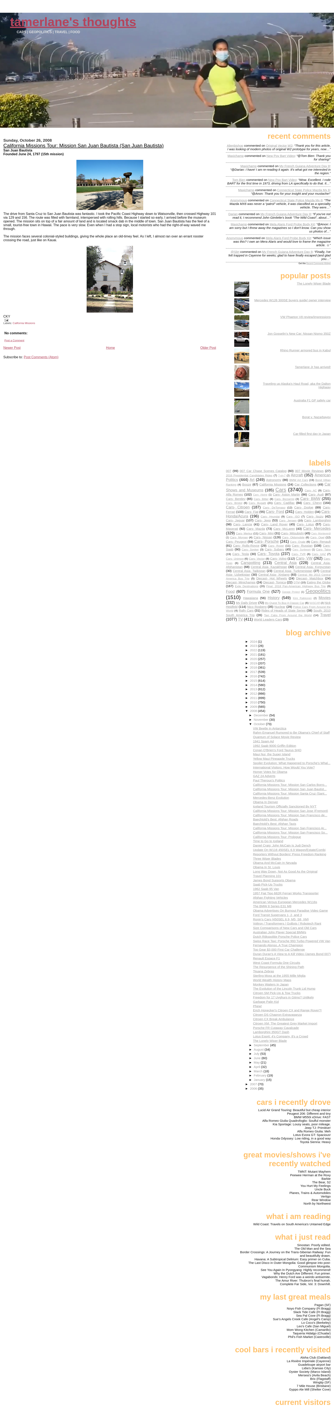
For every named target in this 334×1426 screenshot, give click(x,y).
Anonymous (238, 200)
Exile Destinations (246, 586)
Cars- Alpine (260, 494)
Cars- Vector (257, 558)
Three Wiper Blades (267, 858)
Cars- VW (304, 558)
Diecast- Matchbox (309, 578)
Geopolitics (318, 591)
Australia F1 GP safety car (312, 400)
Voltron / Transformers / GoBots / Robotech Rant (287, 923)
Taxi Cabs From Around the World (288, 615)
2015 (254, 680)
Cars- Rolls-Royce (246, 545)
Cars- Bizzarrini (284, 499)
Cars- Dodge (303, 507)
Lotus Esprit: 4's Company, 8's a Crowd (280, 1036)
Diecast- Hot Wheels (271, 578)
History (274, 598)
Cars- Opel (317, 537)
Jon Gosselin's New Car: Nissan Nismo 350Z (299, 333)
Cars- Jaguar (235, 520)
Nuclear (280, 606)
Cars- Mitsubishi (292, 533)
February (260, 1075)
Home (110, 348)
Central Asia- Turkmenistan (293, 571)
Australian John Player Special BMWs (279, 932)
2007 (254, 1084)
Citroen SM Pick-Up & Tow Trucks (277, 993)
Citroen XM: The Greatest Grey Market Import (285, 1023)
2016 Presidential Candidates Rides (249, 475)
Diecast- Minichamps (241, 582)
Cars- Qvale (298, 541)
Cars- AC (311, 490)
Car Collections (305, 484)
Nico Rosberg (257, 606)
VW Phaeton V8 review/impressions (305, 317)
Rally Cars (246, 610)
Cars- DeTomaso (274, 507)
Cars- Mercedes (317, 528)
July (257, 1053)
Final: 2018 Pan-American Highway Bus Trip (296, 586)
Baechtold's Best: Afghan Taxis (274, 823)
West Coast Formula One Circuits (276, 962)
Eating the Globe (319, 582)
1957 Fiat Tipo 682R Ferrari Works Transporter (286, 893)
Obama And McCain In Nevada (275, 862)
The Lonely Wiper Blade (314, 283)
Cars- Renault (321, 541)
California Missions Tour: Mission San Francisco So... (290, 832)
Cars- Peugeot (236, 541)
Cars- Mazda (255, 528)
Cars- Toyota (268, 553)
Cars (280, 489)
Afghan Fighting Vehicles (270, 897)
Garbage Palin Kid (266, 1001)
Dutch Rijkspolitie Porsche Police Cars (280, 936)
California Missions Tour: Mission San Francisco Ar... (290, 828)
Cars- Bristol (234, 503)
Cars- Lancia (242, 524)
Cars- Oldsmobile (293, 537)
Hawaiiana (250, 598)
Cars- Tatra (323, 549)
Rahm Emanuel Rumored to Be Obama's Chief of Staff (291, 732)
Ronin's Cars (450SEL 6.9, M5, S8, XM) (281, 919)
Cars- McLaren (284, 528)
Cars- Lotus (305, 524)
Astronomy (273, 480)
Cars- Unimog (235, 558)
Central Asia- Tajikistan (249, 571)
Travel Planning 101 (267, 876)
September (262, 1045)
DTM (297, 582)
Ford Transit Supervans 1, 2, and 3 (277, 915)
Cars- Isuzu (314, 516)
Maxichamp (236, 156)
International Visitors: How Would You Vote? (284, 767)
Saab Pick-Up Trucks (268, 884)
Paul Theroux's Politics (269, 780)
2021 (254, 654)
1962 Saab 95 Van (266, 889)
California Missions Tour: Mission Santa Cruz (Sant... (290, 793)
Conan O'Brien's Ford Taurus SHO (277, 750)
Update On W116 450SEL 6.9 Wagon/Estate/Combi (289, 850)
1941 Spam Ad (263, 741)
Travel (325, 615)
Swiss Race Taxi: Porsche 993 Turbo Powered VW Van (291, 941)
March (258, 1071)
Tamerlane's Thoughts (73, 22)
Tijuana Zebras (263, 971)
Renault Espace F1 (266, 958)
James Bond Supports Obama (274, 880)
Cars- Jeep (263, 520)
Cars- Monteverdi (321, 533)
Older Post (208, 348)
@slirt (235, 252)
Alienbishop (235, 145)
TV (240, 619)
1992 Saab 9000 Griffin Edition (274, 745)
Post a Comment (14, 340)
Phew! (257, 1006)
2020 (254, 659)
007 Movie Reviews (309, 471)
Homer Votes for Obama (270, 772)
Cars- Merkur (244, 533)
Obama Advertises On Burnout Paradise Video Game (290, 910)
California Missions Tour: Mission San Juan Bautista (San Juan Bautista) (83, 145)
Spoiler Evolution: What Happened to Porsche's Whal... (291, 763)
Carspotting (250, 562)
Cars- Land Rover (274, 524)
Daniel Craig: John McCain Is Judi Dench (282, 845)
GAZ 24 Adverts (264, 776)
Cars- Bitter (261, 499)
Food (230, 591)
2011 (254, 698)
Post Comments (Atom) (41, 357)
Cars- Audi (316, 494)
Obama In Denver (265, 802)
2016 (254, 676)
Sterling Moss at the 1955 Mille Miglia (279, 975)
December (261, 715)
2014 (254, 685)
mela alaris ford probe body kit (292, 224)
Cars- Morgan (239, 537)
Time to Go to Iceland (268, 841)
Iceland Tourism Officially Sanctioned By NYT (284, 806)
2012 (254, 693)
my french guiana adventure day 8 (304, 166)
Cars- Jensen (288, 520)
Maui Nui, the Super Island (271, 754)
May (257, 1062)
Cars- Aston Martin (286, 494)
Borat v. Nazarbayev (316, 417)
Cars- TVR (299, 554)
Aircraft (297, 475)
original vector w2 (279, 145)
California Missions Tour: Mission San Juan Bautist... (290, 789)
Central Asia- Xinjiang (274, 574)
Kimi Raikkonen (302, 598)
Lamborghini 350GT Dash (271, 1032)
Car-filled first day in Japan (312, 433)
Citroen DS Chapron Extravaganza (277, 1014)
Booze (246, 484)
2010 (254, 702)
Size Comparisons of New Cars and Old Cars (285, 928)
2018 (254, 667)
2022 (254, 650)
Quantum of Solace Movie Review (277, 737)
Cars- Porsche (266, 541)
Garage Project (291, 592)
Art (252, 479)
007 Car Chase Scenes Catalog (263, 471)
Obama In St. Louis (266, 867)
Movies (325, 598)
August (259, 1049)
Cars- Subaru (274, 549)
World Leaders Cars (268, 619)
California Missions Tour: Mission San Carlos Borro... (290, 784)
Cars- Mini (266, 533)
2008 (254, 711)
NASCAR (314, 603)
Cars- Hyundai (270, 516)
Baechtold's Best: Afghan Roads (275, 819)
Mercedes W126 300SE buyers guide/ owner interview (292, 300)
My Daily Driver (246, 602)
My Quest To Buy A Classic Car (284, 602)
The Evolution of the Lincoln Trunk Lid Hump (284, 988)
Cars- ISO (293, 516)
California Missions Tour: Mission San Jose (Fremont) (290, 811)
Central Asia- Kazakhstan (269, 567)
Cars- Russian (302, 545)
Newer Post (12, 348)
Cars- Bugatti (257, 503)
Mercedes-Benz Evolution (271, 797)
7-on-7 (282, 475)
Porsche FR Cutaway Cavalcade (276, 1028)
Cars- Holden (304, 512)
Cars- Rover (276, 545)
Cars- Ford (275, 511)
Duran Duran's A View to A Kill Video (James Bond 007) (292, 954)
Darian (233, 214)
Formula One (258, 591)
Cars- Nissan (263, 537)
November (261, 719)
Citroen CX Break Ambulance (273, 1019)
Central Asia (286, 562)
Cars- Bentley (235, 499)
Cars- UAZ (319, 554)
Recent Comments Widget (318, 263)
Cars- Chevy (312, 503)
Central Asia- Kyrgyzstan (313, 567)
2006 (254, 1088)
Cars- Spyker (250, 549)
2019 (254, 663)
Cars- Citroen (238, 507)
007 (228, 471)
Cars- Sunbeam (301, 549)
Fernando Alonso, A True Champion (278, 945)
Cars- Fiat (251, 512)
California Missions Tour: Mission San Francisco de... (290, 815)
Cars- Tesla (240, 554)
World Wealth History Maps (272, 980)
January (260, 1079)
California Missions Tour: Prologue (277, 837)
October (260, 724)
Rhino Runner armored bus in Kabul (305, 350)
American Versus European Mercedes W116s (285, 902)
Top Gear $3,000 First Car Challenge (279, 949)
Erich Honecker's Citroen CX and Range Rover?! (287, 1010)
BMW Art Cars (298, 480)
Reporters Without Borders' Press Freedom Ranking (289, 854)
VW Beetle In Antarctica (269, 728)
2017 (254, 672)
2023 (254, 645)
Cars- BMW (310, 498)
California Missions (24, 323)
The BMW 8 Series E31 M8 (272, 906)
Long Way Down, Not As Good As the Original (285, 871)
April (257, 1067)
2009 (254, 706)
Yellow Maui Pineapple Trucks (274, 758)
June (258, 1058)
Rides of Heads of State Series (283, 610)
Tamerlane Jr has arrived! (313, 367)
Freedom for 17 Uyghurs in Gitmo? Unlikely (283, 997)
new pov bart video (280, 156)
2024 (254, 641)
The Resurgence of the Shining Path (278, 967)
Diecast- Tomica (274, 582)
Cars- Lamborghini (317, 520)
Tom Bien (238, 180)
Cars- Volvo (278, 558)
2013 (254, 689)
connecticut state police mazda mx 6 (303, 190)
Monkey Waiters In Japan (271, 984)
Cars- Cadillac (284, 503)
